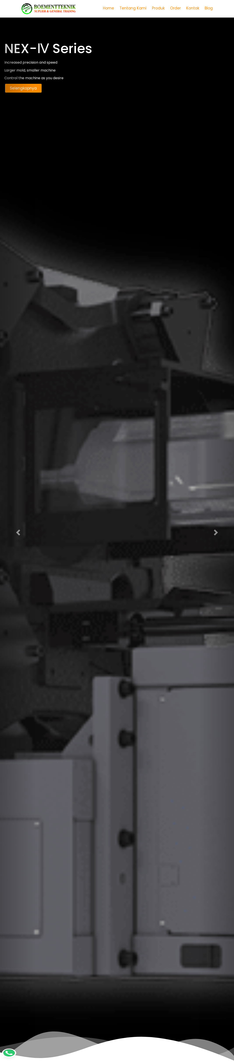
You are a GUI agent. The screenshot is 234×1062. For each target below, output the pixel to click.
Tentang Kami (133, 8)
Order (175, 8)
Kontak (192, 8)
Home (108, 8)
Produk (158, 8)
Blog (209, 8)
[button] (17, 531)
